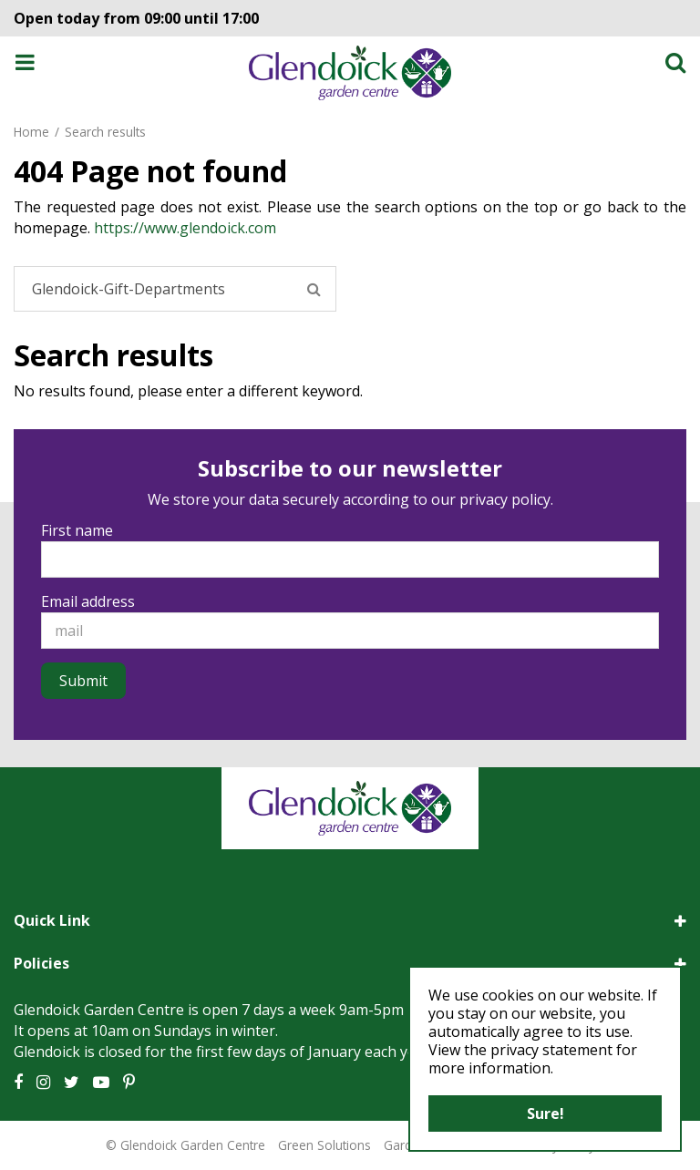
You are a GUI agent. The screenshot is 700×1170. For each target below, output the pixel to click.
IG (43, 1082)
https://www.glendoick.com (185, 228)
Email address (88, 601)
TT (71, 1082)
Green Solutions (324, 1145)
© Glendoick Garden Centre (185, 1145)
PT (129, 1082)
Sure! (545, 1113)
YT (101, 1082)
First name (77, 530)
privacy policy (505, 499)
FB (18, 1082)
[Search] (175, 289)
